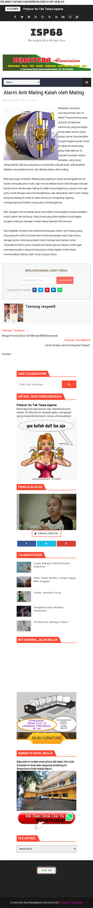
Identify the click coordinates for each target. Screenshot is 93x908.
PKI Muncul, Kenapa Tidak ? (51, 622)
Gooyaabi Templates (71, 902)
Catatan (33, 100)
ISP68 (46, 32)
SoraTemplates (32, 902)
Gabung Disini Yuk (46, 533)
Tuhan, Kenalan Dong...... (50, 592)
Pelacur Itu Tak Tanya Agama (43, 9)
